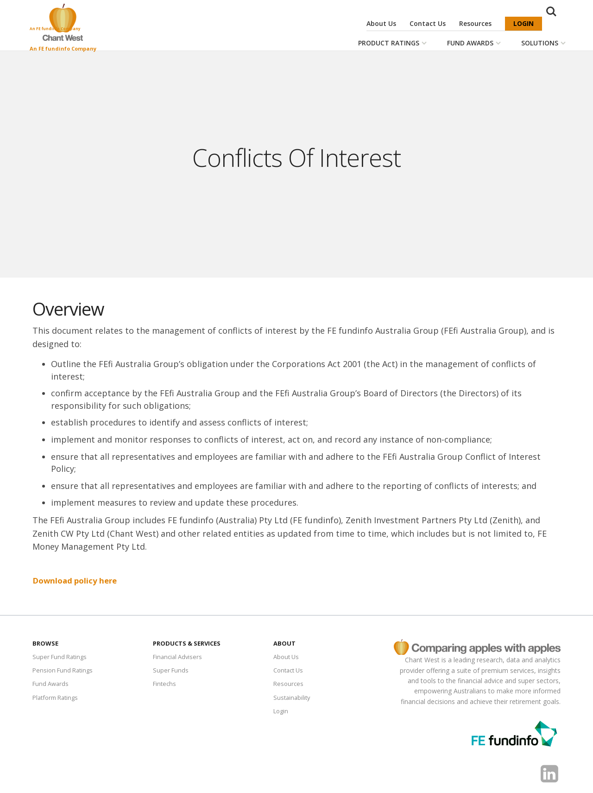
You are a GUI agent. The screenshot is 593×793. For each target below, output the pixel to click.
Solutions (539, 42)
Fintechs (165, 685)
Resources (475, 23)
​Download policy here (77, 580)
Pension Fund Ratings (64, 671)
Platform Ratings (57, 699)
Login (523, 23)
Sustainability (292, 699)
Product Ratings (388, 42)
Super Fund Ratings (61, 657)
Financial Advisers (179, 657)
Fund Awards (470, 42)
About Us (381, 23)
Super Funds (171, 671)
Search (555, 24)
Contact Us (428, 23)
